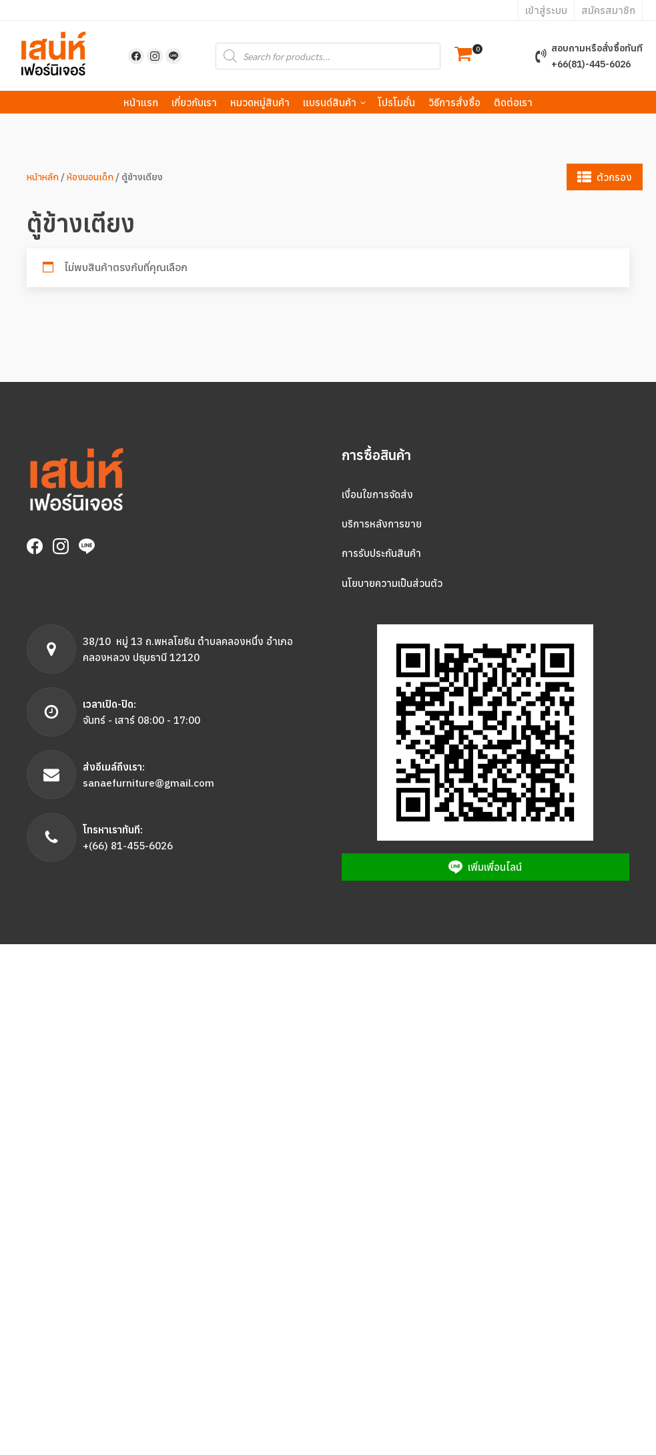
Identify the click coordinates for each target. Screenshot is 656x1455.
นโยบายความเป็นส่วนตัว (392, 583)
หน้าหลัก (43, 177)
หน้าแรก (140, 102)
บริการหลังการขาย (382, 523)
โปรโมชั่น (396, 102)
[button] (463, 55)
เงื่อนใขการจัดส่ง (377, 494)
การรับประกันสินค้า (381, 553)
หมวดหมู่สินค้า (260, 102)
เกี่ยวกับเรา (194, 102)
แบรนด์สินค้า (329, 102)
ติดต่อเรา (513, 102)
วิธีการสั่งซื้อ (454, 102)
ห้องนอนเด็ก (90, 177)
